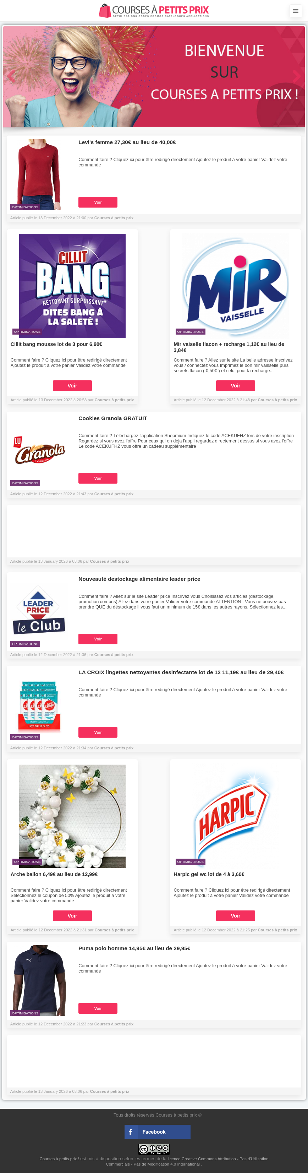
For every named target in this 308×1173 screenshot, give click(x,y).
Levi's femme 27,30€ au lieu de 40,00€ (127, 142)
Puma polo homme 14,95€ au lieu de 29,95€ (134, 948)
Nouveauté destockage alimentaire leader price (139, 579)
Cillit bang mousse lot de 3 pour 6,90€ (56, 344)
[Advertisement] (154, 532)
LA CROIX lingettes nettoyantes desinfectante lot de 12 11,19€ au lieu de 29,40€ (181, 672)
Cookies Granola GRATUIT (112, 418)
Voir (98, 202)
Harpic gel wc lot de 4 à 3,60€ (209, 874)
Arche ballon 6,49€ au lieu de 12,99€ (54, 874)
